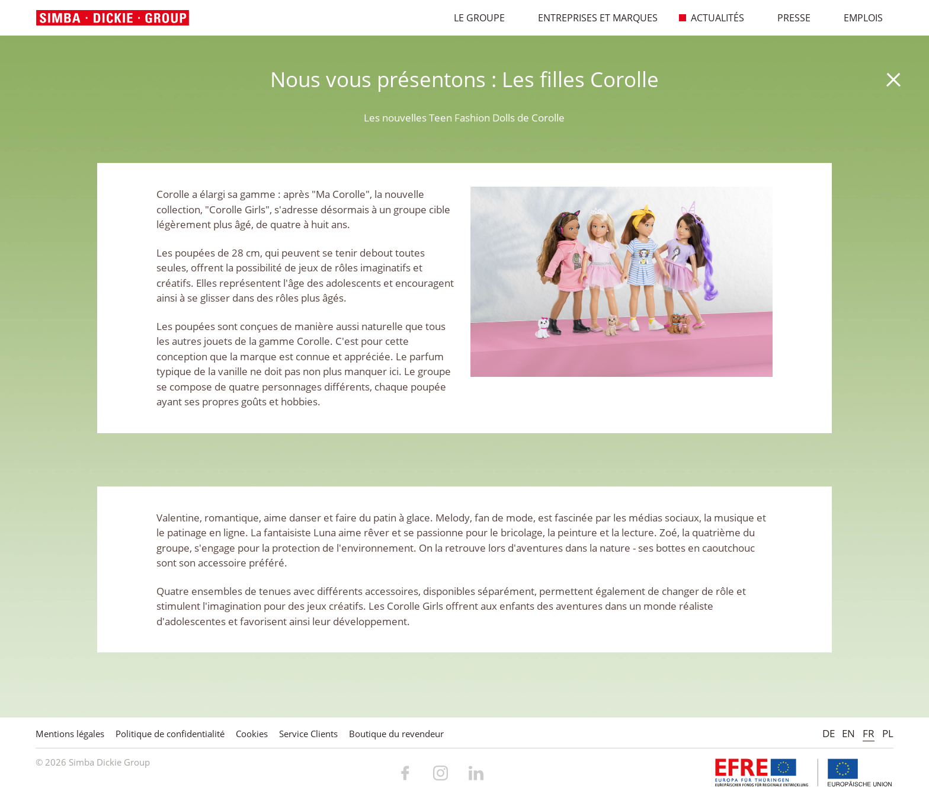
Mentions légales (70, 734)
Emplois (857, 17)
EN (848, 733)
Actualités (711, 17)
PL (887, 733)
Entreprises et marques (592, 17)
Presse (788, 17)
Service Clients (308, 734)
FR (868, 733)
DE (828, 733)
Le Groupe (473, 17)
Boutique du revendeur (396, 734)
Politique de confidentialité (170, 734)
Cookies (252, 734)
